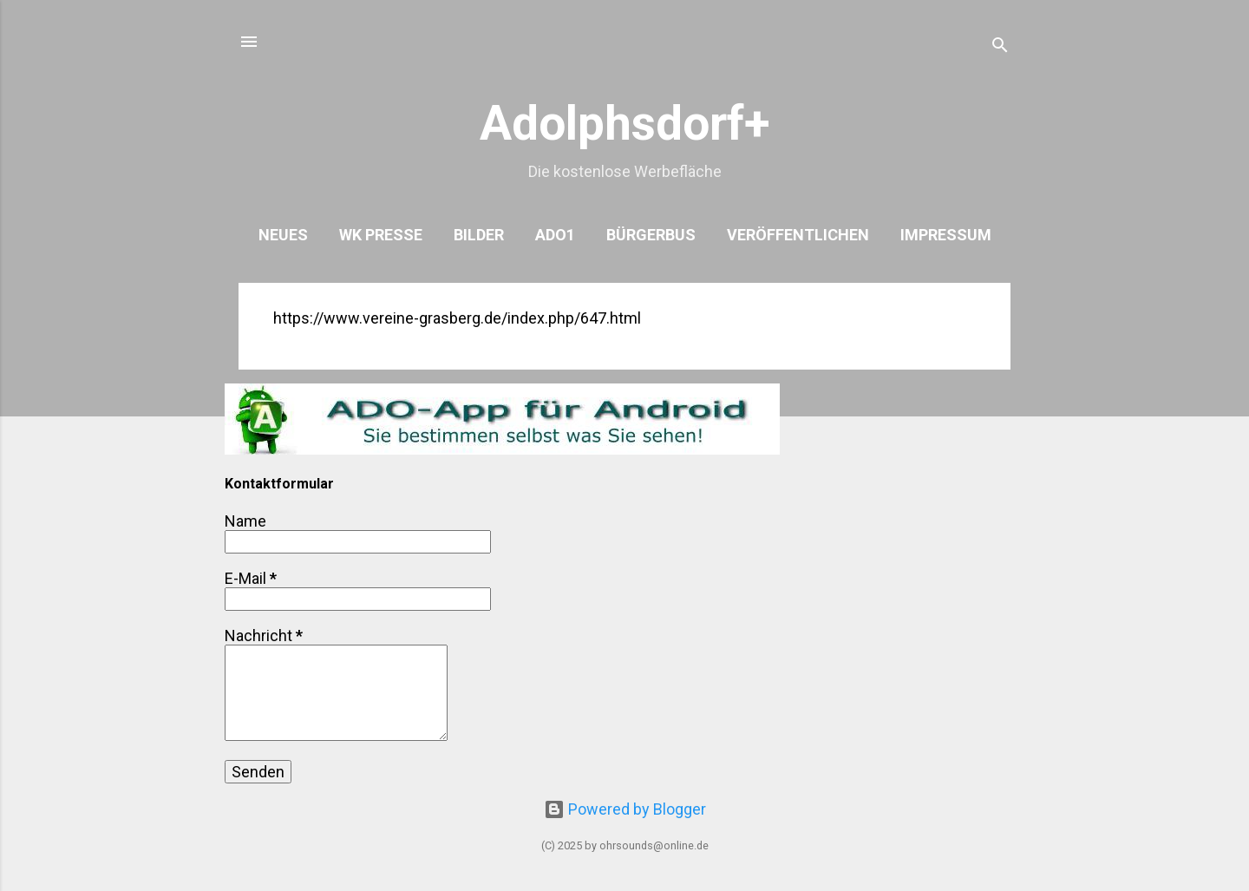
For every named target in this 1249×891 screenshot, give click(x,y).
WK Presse (380, 235)
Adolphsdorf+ (625, 123)
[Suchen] (1000, 47)
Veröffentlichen (798, 235)
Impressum (945, 235)
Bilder (479, 235)
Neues (283, 235)
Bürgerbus (651, 235)
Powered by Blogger (625, 809)
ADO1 (555, 235)
